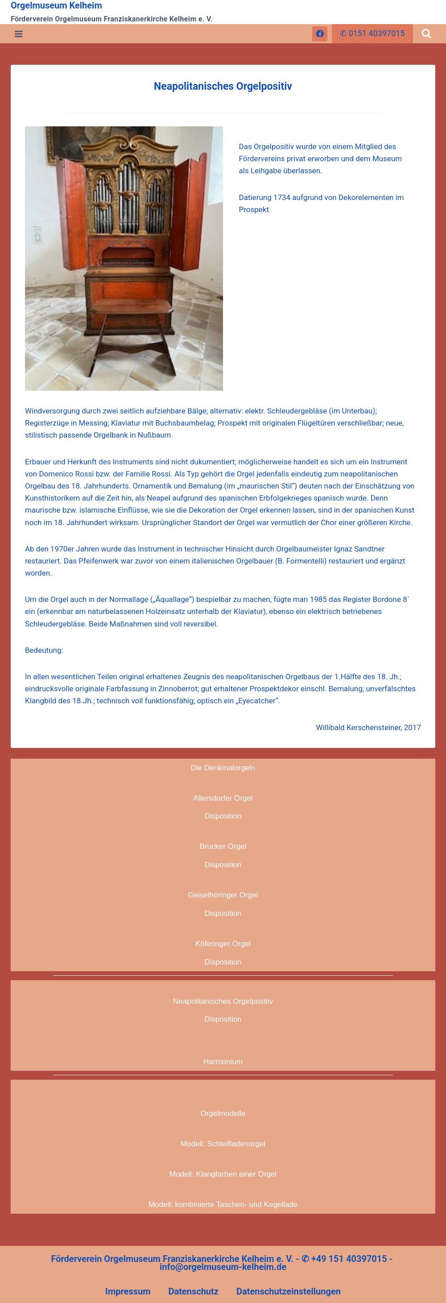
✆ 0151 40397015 (372, 33)
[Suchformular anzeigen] (426, 34)
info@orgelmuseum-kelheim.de (223, 1266)
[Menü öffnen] (19, 34)
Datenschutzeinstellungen (288, 1291)
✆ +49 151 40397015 (344, 1258)
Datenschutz (193, 1291)
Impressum (127, 1291)
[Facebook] (319, 34)
